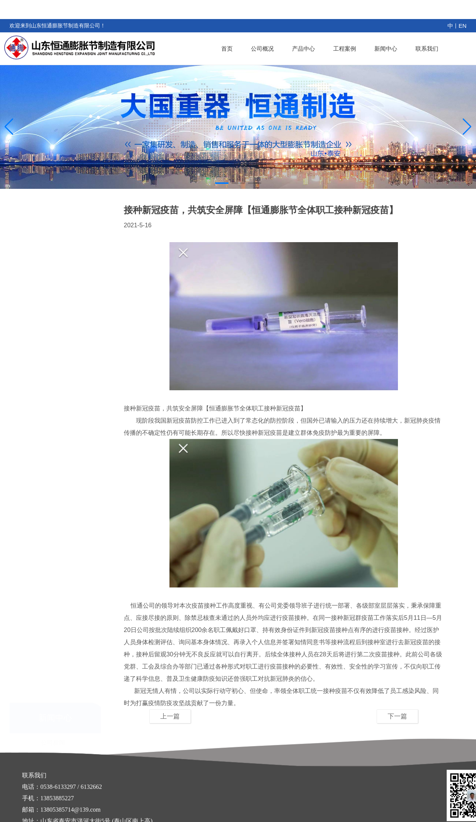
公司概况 (262, 48)
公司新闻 (55, 250)
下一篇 (397, 716)
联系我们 (426, 48)
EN (462, 25)
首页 (227, 48)
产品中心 (303, 48)
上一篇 (170, 716)
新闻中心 (385, 48)
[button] (221, 183)
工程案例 (344, 48)
